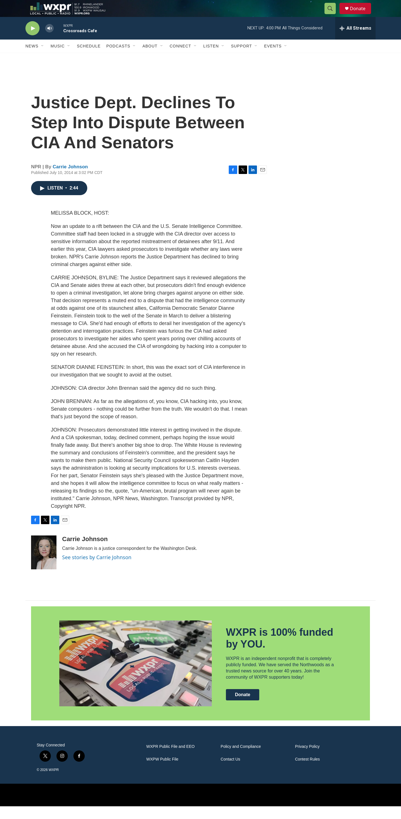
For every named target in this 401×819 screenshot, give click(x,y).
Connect (180, 58)
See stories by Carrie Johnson (96, 570)
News (31, 58)
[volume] (49, 41)
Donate (361, 15)
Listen (211, 58)
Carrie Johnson (70, 179)
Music (58, 58)
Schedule (89, 58)
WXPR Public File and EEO (170, 759)
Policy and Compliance (241, 759)
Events (273, 58)
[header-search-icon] (332, 15)
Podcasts (118, 58)
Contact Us (230, 772)
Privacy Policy (307, 759)
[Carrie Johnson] (43, 565)
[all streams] (355, 41)
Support (241, 58)
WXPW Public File (162, 772)
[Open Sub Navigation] (42, 58)
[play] (32, 41)
